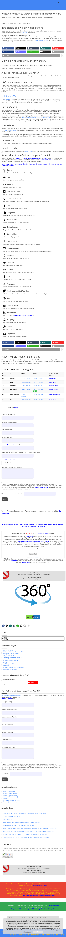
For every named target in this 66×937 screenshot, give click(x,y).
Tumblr (45, 158)
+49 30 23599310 (26, 382)
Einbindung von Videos (41, 40)
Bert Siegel (52, 379)
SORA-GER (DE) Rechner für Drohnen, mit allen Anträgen (19, 825)
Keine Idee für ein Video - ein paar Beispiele (26, 155)
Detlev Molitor (53, 389)
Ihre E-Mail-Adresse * (18, 431)
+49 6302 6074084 (23, 395)
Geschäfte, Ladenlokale (9, 664)
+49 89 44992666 (26, 400)
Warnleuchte (12, 220)
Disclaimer (22, 934)
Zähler (9, 326)
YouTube (17, 158)
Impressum (13, 934)
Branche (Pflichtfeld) (18, 733)
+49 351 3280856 (26, 379)
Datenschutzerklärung (41, 487)
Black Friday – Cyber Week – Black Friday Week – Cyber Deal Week (21, 822)
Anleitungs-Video (10, 96)
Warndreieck (12, 241)
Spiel (9, 277)
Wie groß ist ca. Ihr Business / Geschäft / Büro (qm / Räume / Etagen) (21, 454)
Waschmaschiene (13, 191)
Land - (26, 460)
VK (29, 526)
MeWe (45, 525)
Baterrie (10, 184)
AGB (28, 934)
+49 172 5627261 (38, 385)
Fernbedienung (13, 248)
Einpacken (11, 334)
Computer (11, 213)
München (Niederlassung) (10, 802)
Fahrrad (10, 269)
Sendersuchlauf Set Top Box (18, 291)
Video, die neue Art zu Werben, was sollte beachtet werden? (37, 17)
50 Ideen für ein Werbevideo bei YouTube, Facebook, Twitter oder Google (32, 165)
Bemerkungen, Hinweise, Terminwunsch (18, 468)
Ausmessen (11, 312)
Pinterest (60, 525)
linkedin (31, 525)
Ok (38, 932)
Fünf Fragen (26, 562)
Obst (9, 205)
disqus (55, 525)
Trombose (11, 284)
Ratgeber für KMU (8, 650)
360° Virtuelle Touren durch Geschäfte (13, 652)
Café (8, 177)
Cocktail (10, 170)
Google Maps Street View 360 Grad (11, 695)
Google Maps (30, 158)
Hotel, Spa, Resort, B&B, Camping (12, 657)
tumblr (50, 525)
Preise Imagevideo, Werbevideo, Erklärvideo (15, 164)
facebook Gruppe (7, 525)
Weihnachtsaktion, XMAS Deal (11, 816)
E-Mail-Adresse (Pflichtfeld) (18, 711)
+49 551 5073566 (26, 385)
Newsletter (29, 536)
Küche (24, 315)
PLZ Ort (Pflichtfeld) (18, 726)
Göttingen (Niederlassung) (10, 793)
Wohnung (30, 315)
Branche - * (18, 446)
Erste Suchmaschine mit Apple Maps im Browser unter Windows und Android (25, 834)
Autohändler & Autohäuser (10, 660)
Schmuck (10, 262)
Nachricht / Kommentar (18, 750)
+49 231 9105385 (26, 389)
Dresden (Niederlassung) (10, 795)
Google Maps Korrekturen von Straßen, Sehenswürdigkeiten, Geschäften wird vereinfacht (28, 831)
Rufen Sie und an (7, 699)
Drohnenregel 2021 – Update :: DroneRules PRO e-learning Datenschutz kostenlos (26, 837)
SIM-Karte (10, 255)
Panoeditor (56, 934)
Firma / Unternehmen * (18, 416)
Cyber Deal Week (8, 819)
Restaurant (6, 659)
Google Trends (28, 151)
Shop (62, 934)
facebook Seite (18, 525)
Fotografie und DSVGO (10, 130)
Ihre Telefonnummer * (18, 438)
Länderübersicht (10, 460)
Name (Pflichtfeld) (18, 703)
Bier (8, 298)
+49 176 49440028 (38, 389)
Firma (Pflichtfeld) (18, 741)
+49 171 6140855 (38, 382)
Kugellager (17, 315)
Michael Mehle (53, 385)
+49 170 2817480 (38, 394)
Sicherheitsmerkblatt (15, 198)
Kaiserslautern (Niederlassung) (11, 800)
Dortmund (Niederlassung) (10, 797)
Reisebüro (5, 662)
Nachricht (14, 561)
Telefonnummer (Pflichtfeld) (18, 718)
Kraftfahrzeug (12, 227)
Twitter (23, 158)
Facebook (37, 158)
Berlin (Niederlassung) (9, 792)
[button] (8, 48)
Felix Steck (52, 382)
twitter (26, 525)
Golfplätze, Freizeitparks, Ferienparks (13, 667)
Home (3, 17)
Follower (24, 33)
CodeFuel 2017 (8, 99)
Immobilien (6, 666)
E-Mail (16, 407)
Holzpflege (11, 319)
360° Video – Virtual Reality (13, 17)
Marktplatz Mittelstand (38, 526)
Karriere (48, 934)
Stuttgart (5, 798)
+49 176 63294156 (38, 379)
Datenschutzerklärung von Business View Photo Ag (33, 541)
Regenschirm (12, 234)
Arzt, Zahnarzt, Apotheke (10, 669)
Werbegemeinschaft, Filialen (11, 654)
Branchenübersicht (13, 445)
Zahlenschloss (12, 305)
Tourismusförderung (8, 655)
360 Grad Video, (47, 160)
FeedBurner (36, 557)
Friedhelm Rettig (54, 394)
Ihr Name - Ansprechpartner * (18, 423)
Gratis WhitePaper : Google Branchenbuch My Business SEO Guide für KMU (24, 813)
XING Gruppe (39, 525)
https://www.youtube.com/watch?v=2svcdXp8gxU (36, 118)
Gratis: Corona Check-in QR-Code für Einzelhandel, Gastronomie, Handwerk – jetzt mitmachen (29, 828)
